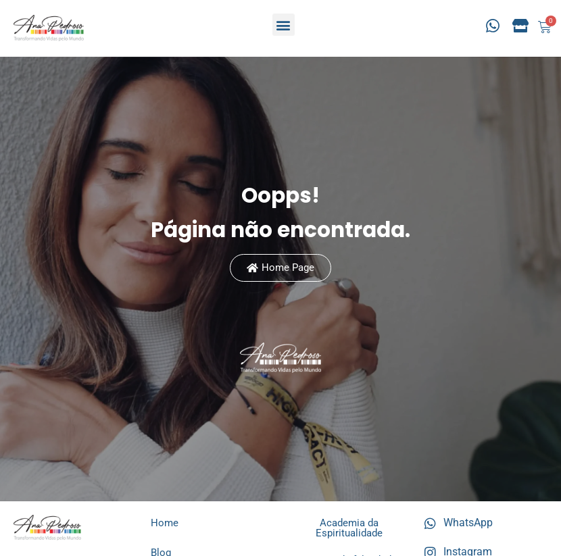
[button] (283, 25)
